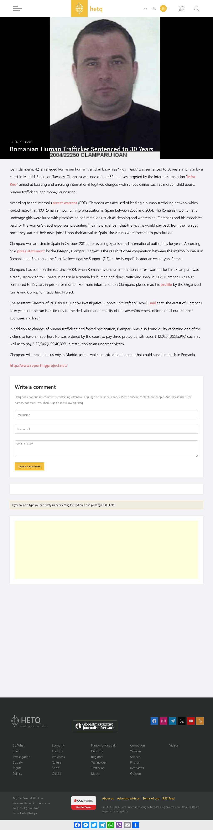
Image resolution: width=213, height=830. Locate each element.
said (152, 302)
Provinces (58, 756)
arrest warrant (65, 202)
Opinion (135, 773)
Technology (98, 762)
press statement (31, 250)
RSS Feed (169, 798)
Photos (135, 762)
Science (135, 756)
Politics (17, 773)
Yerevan (135, 750)
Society (18, 762)
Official (56, 773)
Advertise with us (129, 798)
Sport (55, 767)
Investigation (21, 756)
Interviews (137, 767)
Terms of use (152, 798)
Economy (58, 745)
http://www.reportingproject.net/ (38, 364)
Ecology (57, 750)
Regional (97, 756)
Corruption (137, 745)
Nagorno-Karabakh (104, 745)
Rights (17, 767)
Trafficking (98, 767)
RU (154, 8)
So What (19, 745)
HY (145, 8)
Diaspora (97, 750)
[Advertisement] (106, 549)
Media (95, 773)
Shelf (16, 750)
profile (166, 283)
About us (108, 798)
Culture (57, 762)
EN (163, 8)
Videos (173, 745)
